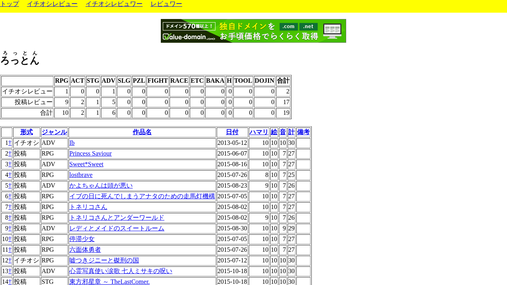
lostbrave (81, 174)
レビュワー (166, 3)
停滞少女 (82, 239)
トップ (9, 3)
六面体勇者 (85, 249)
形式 (26, 132)
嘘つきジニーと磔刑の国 (104, 260)
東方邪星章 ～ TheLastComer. (109, 281)
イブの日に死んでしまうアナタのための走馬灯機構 (142, 196)
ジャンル (54, 132)
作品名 (142, 132)
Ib (71, 142)
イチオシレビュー (52, 3)
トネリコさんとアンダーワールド (116, 217)
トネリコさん (88, 206)
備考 (303, 132)
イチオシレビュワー (114, 3)
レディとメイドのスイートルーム (116, 228)
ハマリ (259, 132)
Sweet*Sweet (86, 164)
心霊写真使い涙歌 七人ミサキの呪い (120, 271)
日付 (232, 132)
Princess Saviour (90, 153)
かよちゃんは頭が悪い (101, 185)
